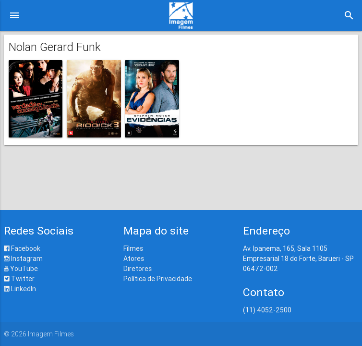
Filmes (133, 248)
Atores (133, 258)
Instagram (23, 258)
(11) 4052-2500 (267, 310)
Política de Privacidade (157, 278)
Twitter (19, 278)
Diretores (137, 268)
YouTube (21, 268)
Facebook (22, 248)
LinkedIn (20, 288)
